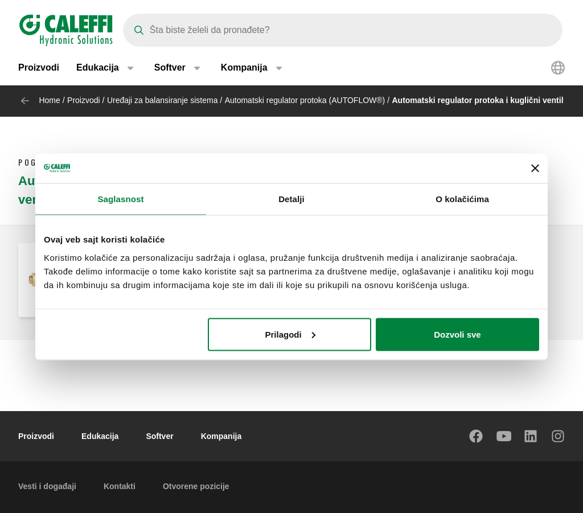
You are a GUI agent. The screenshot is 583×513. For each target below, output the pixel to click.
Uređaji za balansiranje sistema (162, 100)
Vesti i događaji (47, 486)
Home (49, 100)
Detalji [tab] (291, 199)
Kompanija (221, 436)
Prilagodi (290, 334)
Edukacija (99, 436)
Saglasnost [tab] (120, 199)
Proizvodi (38, 68)
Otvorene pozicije (196, 486)
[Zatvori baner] (535, 168)
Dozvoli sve (457, 334)
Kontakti (120, 486)
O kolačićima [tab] (462, 199)
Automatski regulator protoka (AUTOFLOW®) (305, 100)
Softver (159, 436)
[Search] (343, 30)
